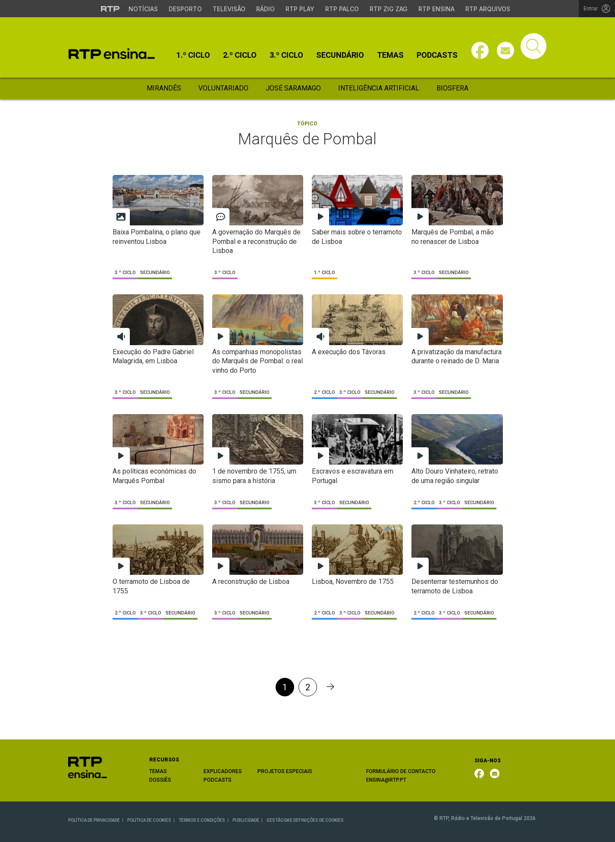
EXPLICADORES (223, 771)
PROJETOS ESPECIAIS (284, 771)
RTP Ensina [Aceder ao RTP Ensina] (436, 8)
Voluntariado (223, 88)
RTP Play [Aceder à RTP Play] (300, 8)
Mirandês (164, 88)
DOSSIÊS (160, 780)
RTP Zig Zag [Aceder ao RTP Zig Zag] (389, 8)
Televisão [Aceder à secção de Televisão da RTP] (229, 8)
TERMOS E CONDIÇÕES (202, 820)
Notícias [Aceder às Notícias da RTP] (143, 8)
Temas (390, 55)
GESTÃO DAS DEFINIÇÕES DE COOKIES (305, 820)
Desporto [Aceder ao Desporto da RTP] (185, 8)
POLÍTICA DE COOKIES (149, 820)
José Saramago (293, 88)
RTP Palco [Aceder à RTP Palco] (342, 8)
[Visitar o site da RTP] (110, 8)
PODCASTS (218, 780)
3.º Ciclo (286, 55)
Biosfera (452, 88)
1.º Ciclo (193, 55)
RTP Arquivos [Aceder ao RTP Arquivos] (487, 8)
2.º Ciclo (240, 55)
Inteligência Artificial (378, 88)
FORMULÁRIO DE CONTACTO (401, 771)
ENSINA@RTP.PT (386, 780)
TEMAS (158, 771)
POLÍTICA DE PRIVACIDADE (94, 820)
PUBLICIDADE (245, 820)
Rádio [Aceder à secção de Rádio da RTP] (265, 8)
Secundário (340, 55)
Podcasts (437, 55)
